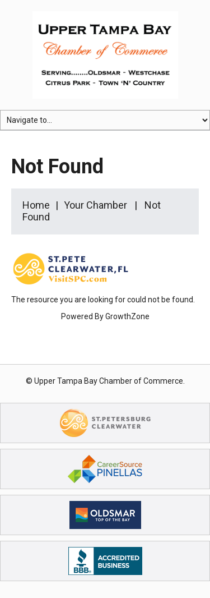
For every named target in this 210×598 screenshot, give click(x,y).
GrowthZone (127, 316)
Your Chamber (95, 205)
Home (36, 205)
